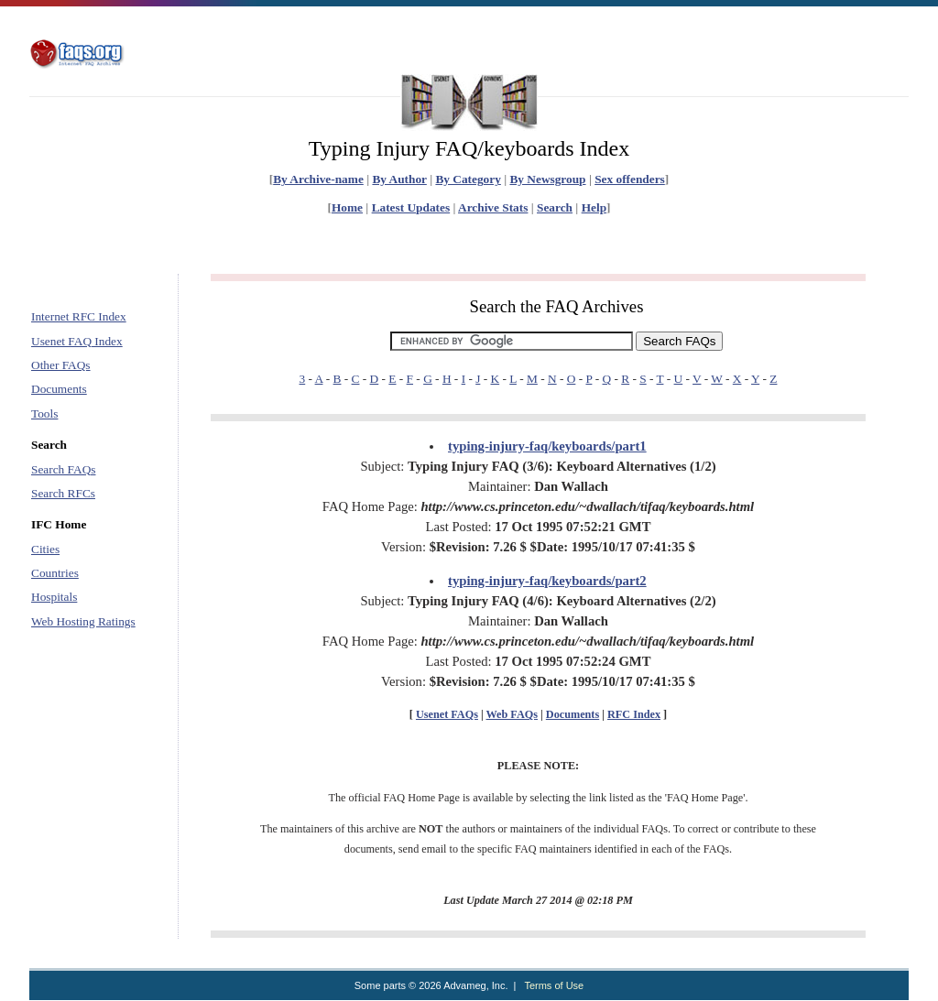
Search (555, 207)
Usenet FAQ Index (77, 341)
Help (594, 207)
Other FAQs (61, 365)
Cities (45, 549)
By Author (399, 179)
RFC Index (633, 714)
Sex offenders (629, 179)
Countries (55, 573)
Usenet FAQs (447, 714)
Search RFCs (63, 493)
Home (347, 207)
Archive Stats (493, 207)
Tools (44, 413)
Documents (59, 389)
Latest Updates (411, 207)
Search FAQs (63, 469)
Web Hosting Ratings (83, 621)
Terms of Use (554, 985)
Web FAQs (512, 714)
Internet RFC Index (78, 316)
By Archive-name (318, 179)
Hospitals (54, 597)
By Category (467, 179)
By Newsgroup (547, 179)
